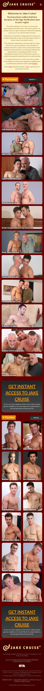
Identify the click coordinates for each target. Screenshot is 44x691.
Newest (32, 79)
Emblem (34, 63)
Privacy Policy (35, 679)
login (10, 67)
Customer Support (20, 679)
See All (36, 417)
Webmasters (7, 679)
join (27, 67)
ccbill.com (22, 675)
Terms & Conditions (22, 681)
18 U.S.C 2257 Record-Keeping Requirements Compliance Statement (22, 660)
